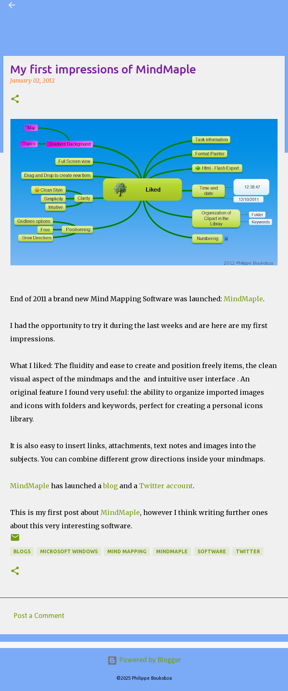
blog (110, 486)
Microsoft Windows (69, 551)
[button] (15, 100)
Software (211, 551)
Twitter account (166, 486)
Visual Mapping (47, 5)
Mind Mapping (127, 551)
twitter (248, 551)
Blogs (21, 551)
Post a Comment (38, 616)
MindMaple (243, 299)
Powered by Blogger (144, 660)
